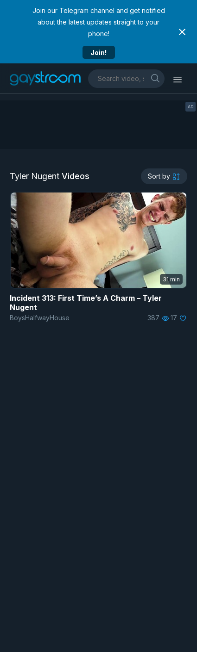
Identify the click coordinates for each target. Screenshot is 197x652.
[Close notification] (182, 31)
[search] (155, 78)
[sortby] (164, 176)
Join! (98, 52)
